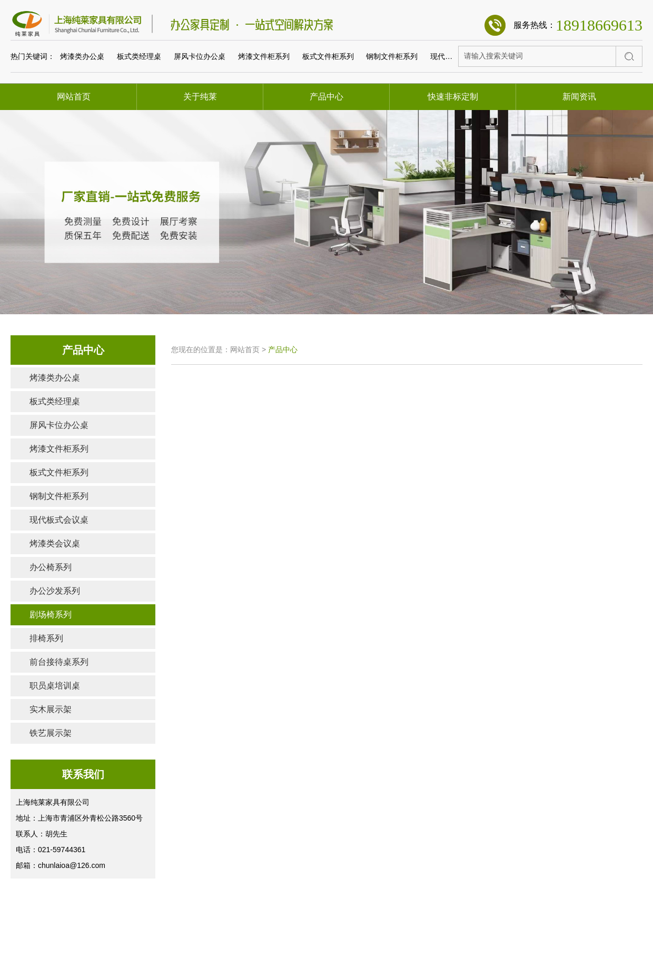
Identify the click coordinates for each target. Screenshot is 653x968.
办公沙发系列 (54, 590)
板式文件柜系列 (328, 56)
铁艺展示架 (50, 733)
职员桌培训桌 (54, 685)
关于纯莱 (200, 96)
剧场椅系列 (50, 614)
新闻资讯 (579, 96)
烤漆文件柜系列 (264, 56)
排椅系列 (46, 638)
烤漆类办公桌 (82, 56)
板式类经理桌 (139, 56)
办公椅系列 (50, 567)
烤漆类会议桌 (54, 543)
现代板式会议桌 (456, 56)
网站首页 (74, 96)
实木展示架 (50, 709)
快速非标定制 (453, 96)
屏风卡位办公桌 (199, 56)
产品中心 (326, 96)
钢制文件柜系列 (392, 56)
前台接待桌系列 (58, 661)
